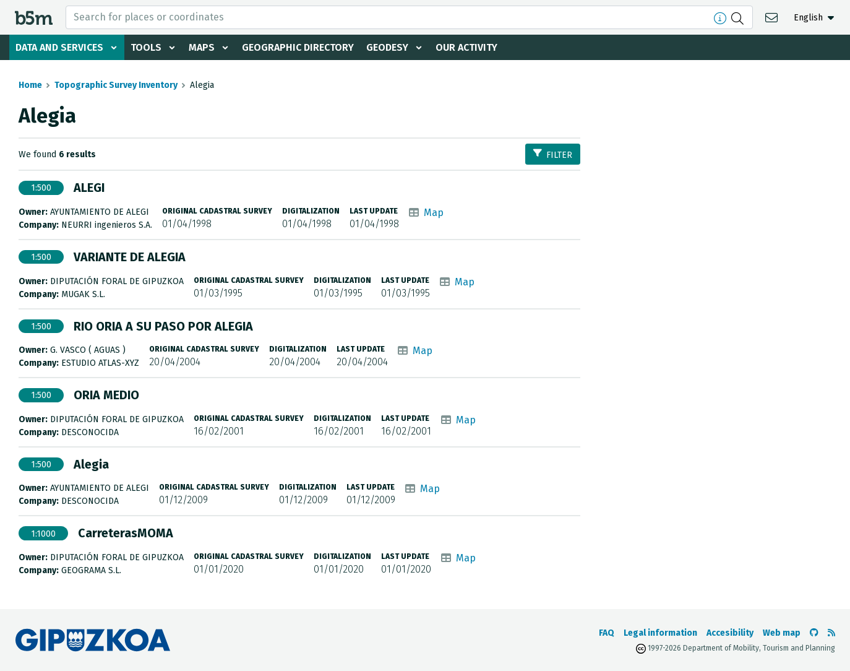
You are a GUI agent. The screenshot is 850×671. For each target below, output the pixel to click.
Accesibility (729, 633)
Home (30, 85)
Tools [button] (146, 47)
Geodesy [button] (387, 47)
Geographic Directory (298, 47)
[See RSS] (831, 633)
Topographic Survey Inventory (116, 85)
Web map (782, 633)
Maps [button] (202, 47)
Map (434, 213)
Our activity (466, 47)
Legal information (660, 633)
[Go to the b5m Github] (814, 633)
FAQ (606, 633)
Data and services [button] (59, 47)
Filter (552, 154)
